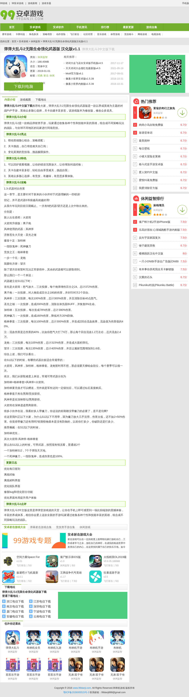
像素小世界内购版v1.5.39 (80, 83)
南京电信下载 (15, 606)
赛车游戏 (6, 34)
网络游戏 (142, 34)
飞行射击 (74, 34)
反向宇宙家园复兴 (149, 237)
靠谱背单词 (145, 132)
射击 (46, 75)
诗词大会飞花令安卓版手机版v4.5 (84, 63)
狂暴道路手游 (112, 572)
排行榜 (105, 27)
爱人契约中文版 (148, 172)
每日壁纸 (144, 148)
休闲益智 (35, 41)
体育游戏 (115, 34)
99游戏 (3, 3)
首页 (11, 27)
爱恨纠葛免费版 (148, 180)
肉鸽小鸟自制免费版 (151, 124)
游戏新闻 (32, 3)
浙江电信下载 (15, 601)
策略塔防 (47, 34)
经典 (40, 75)
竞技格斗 (129, 34)
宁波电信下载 (42, 611)
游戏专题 (46, 3)
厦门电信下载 (15, 611)
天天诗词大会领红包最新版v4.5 (83, 68)
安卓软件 (58, 27)
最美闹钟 (144, 140)
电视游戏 (156, 34)
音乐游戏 (101, 34)
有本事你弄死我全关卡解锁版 (156, 269)
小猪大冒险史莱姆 (149, 156)
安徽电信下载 (15, 616)
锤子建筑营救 (147, 245)
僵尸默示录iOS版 (70, 557)
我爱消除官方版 (148, 188)
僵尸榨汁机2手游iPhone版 (154, 221)
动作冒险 (61, 34)
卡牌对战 (20, 34)
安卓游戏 (35, 27)
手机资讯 (81, 27)
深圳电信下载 (42, 606)
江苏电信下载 (42, 601)
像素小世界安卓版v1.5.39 (80, 78)
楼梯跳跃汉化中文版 (151, 253)
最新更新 (128, 27)
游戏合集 (151, 27)
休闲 (52, 75)
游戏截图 (25, 99)
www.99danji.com (82, 688)
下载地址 (40, 99)
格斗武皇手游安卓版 (151, 164)
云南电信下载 (42, 616)
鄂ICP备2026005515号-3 (76, 692)
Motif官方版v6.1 (74, 73)
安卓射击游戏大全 (80, 534)
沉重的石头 (145, 277)
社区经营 (88, 34)
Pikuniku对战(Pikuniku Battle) (156, 285)
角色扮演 (33, 34)
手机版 (185, 3)
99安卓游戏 (18, 3)
